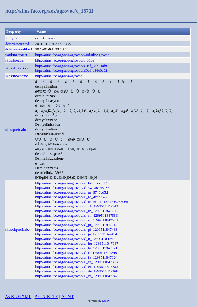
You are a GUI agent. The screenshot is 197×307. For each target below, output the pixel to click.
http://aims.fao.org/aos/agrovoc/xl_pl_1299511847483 (76, 229)
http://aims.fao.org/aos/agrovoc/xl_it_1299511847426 (75, 238)
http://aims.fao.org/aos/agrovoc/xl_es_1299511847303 (76, 262)
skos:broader (14, 60)
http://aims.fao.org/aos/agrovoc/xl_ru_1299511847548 (76, 220)
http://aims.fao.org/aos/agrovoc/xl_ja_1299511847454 (76, 234)
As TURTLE (46, 296)
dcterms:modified (18, 49)
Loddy (105, 300)
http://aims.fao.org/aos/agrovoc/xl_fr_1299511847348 (76, 252)
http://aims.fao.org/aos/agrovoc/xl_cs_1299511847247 (76, 276)
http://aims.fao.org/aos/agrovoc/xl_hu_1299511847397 (76, 243)
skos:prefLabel (16, 129)
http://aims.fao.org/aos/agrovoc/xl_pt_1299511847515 (76, 225)
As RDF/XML (18, 296)
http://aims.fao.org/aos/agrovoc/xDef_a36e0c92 (71, 70)
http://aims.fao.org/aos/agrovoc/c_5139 (64, 60)
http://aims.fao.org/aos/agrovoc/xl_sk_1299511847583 (76, 215)
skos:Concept (45, 38)
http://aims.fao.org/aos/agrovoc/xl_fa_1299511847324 (76, 257)
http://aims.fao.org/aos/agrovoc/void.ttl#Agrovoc (72, 55)
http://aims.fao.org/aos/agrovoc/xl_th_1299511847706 (76, 211)
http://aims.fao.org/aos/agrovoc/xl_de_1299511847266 (76, 271)
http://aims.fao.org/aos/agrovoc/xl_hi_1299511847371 (76, 248)
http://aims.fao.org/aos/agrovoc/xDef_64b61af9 (71, 66)
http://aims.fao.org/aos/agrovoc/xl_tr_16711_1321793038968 (81, 201)
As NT (67, 296)
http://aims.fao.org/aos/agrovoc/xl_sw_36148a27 (72, 187)
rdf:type (11, 38)
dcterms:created (17, 43)
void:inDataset (16, 55)
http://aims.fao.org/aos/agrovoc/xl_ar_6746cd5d (71, 192)
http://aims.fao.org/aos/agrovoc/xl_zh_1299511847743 (76, 206)
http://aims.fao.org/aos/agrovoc (58, 76)
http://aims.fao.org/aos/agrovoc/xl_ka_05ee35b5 (71, 183)
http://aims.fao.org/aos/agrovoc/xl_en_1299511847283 (76, 266)
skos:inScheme (16, 76)
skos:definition (16, 68)
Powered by (94, 300)
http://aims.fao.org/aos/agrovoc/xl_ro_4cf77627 (71, 197)
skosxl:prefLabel (17, 229)
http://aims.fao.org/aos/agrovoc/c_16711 (49, 11)
